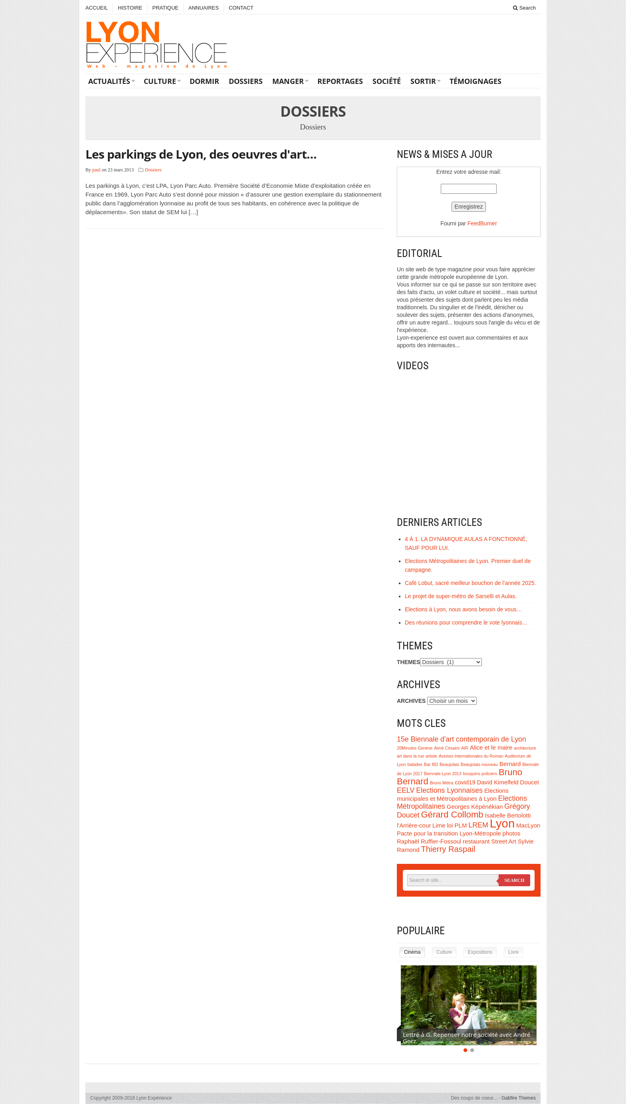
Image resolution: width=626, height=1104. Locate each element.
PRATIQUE (166, 8)
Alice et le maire (491, 747)
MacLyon (528, 825)
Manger (288, 81)
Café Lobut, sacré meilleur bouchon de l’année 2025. (470, 583)
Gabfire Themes (518, 1098)
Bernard (510, 763)
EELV (405, 790)
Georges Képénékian (475, 806)
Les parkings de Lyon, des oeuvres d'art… (201, 154)
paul (96, 170)
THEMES (408, 662)
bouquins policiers (480, 773)
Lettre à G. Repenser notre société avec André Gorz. (466, 1037)
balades (415, 764)
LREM (478, 825)
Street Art (503, 841)
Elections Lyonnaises (449, 790)
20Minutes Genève (414, 748)
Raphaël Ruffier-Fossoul (429, 841)
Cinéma (412, 952)
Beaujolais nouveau (479, 764)
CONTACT (241, 8)
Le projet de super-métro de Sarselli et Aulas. (461, 596)
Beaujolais (449, 764)
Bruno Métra (442, 782)
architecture (525, 748)
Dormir (204, 81)
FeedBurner (482, 223)
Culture (160, 81)
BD (435, 764)
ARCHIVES (411, 701)
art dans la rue (410, 756)
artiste (431, 756)
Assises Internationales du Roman (471, 756)
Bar (427, 764)
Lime (438, 825)
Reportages (340, 81)
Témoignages (475, 81)
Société (386, 81)
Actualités (109, 81)
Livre (513, 952)
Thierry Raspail (448, 849)
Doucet (529, 782)
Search (524, 8)
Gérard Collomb (452, 815)
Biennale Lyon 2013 (443, 773)
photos (512, 833)
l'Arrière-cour (414, 825)
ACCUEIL (96, 8)
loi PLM (457, 825)
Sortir (423, 81)
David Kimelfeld (498, 782)
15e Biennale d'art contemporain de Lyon (461, 739)
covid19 (465, 782)
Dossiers (246, 81)
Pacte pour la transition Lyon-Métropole (449, 833)
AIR (464, 748)
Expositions (480, 952)
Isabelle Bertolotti (508, 815)
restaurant (476, 841)
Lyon (502, 823)
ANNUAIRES (203, 8)
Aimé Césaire (447, 748)
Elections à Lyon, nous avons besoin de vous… (463, 609)
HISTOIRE (130, 8)
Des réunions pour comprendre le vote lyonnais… (466, 622)
